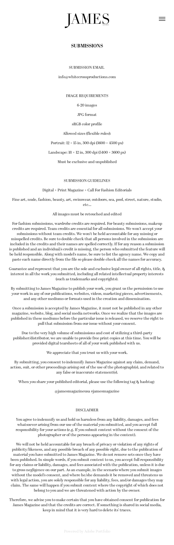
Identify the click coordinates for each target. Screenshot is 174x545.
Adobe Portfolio (97, 531)
